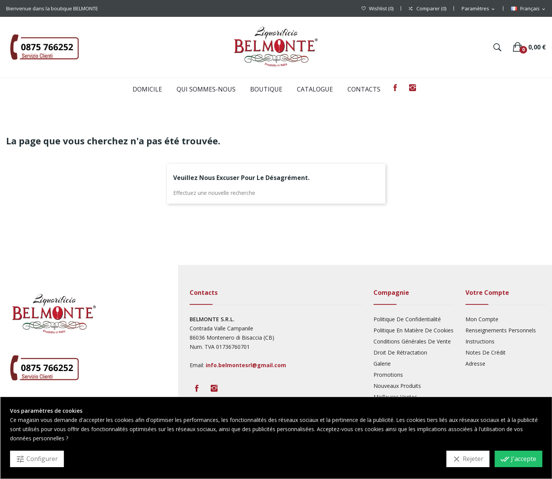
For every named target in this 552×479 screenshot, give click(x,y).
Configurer (37, 459)
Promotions (388, 374)
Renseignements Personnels (500, 330)
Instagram (412, 88)
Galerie (382, 363)
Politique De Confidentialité (407, 319)
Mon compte (481, 319)
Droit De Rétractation (400, 352)
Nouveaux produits (397, 385)
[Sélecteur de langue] (528, 9)
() (377, 8)
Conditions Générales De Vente (412, 341)
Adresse (475, 363)
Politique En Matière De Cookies (413, 330)
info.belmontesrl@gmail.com (246, 365)
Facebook (395, 88)
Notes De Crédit (485, 352)
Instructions (480, 341)
